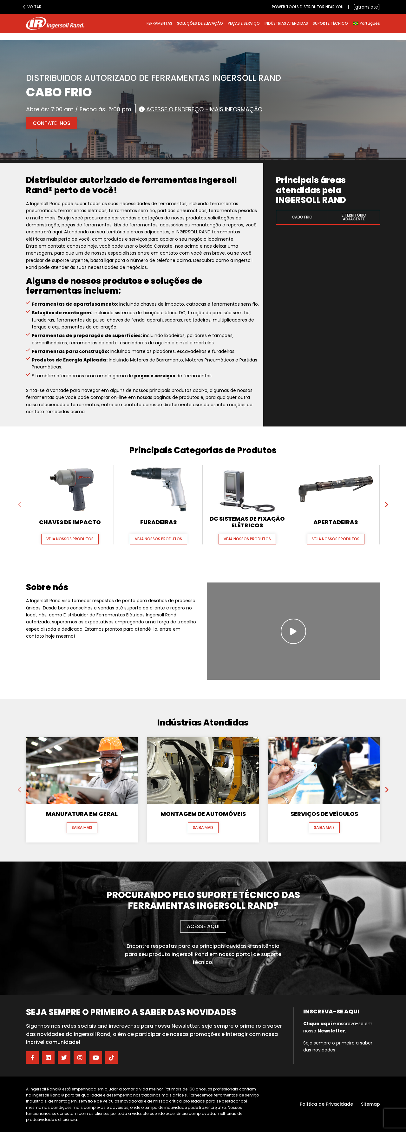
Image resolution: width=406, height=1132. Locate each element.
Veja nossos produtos (70, 539)
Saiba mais (82, 827)
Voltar (32, 7)
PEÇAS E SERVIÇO (244, 23)
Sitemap (370, 1104)
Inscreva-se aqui (331, 1011)
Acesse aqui (203, 926)
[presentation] (20, 504)
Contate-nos (51, 123)
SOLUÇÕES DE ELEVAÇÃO (200, 23)
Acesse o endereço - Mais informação (200, 109)
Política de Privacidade (326, 1104)
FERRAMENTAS (159, 23)
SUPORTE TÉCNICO (330, 23)
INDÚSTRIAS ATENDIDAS (286, 23)
